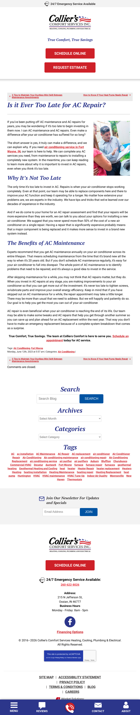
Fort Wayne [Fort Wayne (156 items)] (65, 455)
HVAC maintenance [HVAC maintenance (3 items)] (53, 466)
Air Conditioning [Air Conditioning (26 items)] (32, 448)
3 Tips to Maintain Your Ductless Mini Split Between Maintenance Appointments (37, 95)
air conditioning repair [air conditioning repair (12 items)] (93, 448)
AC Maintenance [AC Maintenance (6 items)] (45, 444)
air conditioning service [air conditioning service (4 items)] (43, 452)
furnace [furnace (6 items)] (78, 455)
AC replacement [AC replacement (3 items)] (81, 444)
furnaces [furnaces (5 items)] (110, 455)
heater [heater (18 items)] (71, 459)
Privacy (87, 650)
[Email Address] (62, 503)
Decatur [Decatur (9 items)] (38, 455)
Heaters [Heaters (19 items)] (126, 459)
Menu (14, 711)
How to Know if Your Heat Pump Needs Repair (105, 94)
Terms (92, 650)
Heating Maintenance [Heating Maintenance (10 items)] (61, 463)
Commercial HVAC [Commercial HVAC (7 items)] (20, 455)
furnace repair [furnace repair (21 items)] (94, 455)
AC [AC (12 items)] (12, 444)
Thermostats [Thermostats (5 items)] (74, 470)
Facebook (70, 612)
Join (89, 503)
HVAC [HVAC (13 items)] (36, 466)
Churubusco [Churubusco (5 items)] (120, 452)
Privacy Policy (59, 647)
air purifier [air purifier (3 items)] (66, 452)
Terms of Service (72, 647)
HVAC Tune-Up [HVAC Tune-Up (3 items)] (76, 466)
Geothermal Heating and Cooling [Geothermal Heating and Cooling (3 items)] (38, 459)
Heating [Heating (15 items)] (16, 463)
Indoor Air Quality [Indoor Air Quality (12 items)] (97, 466)
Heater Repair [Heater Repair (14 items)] (86, 459)
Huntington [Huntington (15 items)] (24, 466)
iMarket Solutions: (72, 687)
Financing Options (70, 622)
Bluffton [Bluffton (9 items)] (106, 452)
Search (92, 390)
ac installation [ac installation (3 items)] (25, 444)
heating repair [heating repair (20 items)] (85, 463)
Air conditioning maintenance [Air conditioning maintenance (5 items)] (61, 448)
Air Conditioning (21, 339)
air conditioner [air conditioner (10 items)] (101, 444)
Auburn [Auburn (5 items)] (94, 452)
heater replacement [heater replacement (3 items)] (108, 459)
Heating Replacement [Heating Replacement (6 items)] (108, 463)
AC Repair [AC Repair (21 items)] (63, 444)
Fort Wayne (37, 339)
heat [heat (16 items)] (62, 459)
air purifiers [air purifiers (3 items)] (81, 452)
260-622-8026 (70, 707)
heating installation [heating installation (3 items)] (35, 463)
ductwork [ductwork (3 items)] (51, 455)
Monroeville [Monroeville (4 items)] (117, 466)
